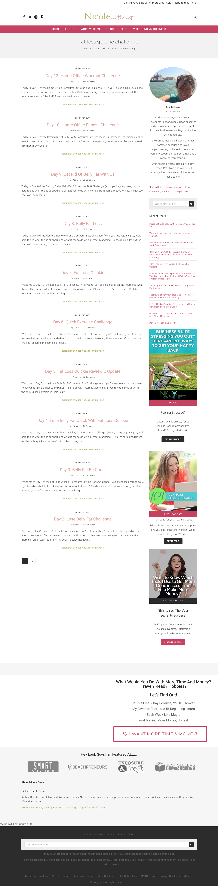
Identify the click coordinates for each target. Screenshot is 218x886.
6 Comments (89, 278)
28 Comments (89, 180)
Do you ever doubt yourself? (162, 323)
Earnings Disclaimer (170, 876)
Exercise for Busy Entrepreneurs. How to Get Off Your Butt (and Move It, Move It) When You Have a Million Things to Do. (172, 276)
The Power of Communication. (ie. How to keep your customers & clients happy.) (171, 296)
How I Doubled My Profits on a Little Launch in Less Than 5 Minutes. (171, 315)
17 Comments (89, 130)
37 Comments (89, 475)
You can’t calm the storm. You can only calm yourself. (170, 234)
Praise (110, 29)
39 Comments (89, 229)
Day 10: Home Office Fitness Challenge (83, 125)
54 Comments (89, 426)
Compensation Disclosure (101, 876)
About (69, 29)
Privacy (56, 876)
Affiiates (188, 876)
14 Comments (89, 81)
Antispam (79, 876)
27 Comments (89, 377)
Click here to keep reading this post (83, 104)
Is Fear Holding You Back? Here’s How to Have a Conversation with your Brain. (172, 305)
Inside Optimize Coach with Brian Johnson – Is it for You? (172, 225)
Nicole (76, 81)
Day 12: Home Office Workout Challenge (83, 76)
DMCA (145, 876)
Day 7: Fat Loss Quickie (82, 273)
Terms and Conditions (37, 876)
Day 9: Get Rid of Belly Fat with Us (82, 174)
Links (153, 876)
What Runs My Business (149, 29)
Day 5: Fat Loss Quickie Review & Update (82, 371)
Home (56, 29)
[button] (195, 17)
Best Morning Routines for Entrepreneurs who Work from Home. (171, 244)
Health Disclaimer (129, 876)
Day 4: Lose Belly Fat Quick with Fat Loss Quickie (82, 421)
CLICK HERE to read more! (181, 3)
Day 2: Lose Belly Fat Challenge (83, 519)
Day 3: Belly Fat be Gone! (83, 470)
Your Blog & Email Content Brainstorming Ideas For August (171, 287)
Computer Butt (83, 69)
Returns (67, 876)
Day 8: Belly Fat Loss (83, 224)
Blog (123, 29)
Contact (99, 834)
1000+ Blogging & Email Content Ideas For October (169, 265)
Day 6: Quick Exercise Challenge (82, 322)
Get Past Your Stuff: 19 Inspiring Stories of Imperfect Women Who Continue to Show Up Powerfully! (170, 255)
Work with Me (91, 29)
